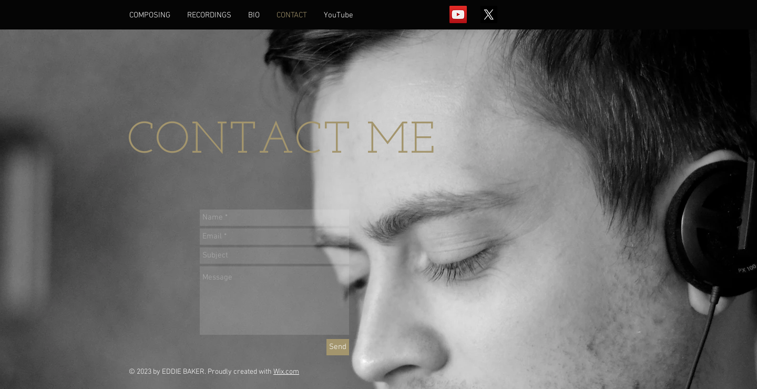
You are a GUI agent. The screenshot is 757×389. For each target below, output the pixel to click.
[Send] (337, 347)
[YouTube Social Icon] (458, 14)
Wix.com (286, 371)
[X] (488, 14)
